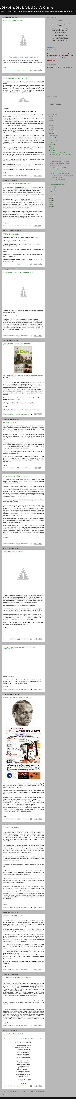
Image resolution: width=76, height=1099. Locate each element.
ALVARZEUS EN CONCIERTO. (13, 20)
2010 (50, 200)
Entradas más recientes (11, 1091)
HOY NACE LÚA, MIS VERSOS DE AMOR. (17, 184)
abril (51, 150)
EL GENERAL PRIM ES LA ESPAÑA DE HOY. (18, 272)
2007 (50, 206)
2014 (50, 131)
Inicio (25, 1091)
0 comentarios (24, 70)
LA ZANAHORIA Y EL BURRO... (13, 916)
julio (51, 144)
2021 (50, 116)
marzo (52, 187)
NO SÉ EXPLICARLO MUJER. (13, 1034)
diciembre (52, 133)
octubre (52, 137)
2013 (50, 194)
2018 (50, 123)
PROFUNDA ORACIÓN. (11, 234)
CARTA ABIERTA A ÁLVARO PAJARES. (16, 476)
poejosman (13, 70)
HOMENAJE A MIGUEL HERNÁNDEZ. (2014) (18, 697)
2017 (50, 125)
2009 (50, 202)
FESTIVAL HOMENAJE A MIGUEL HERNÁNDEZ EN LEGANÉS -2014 (59, 172)
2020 (50, 118)
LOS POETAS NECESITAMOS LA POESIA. (17, 978)
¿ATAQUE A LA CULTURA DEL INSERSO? (17, 344)
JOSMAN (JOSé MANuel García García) (26, 7)
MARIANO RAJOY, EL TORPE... (13, 552)
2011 (50, 198)
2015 (50, 129)
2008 (50, 204)
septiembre (53, 140)
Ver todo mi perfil (51, 49)
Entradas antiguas (37, 1091)
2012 (50, 196)
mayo (51, 148)
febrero (52, 189)
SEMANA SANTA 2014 (10, 422)
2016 (50, 127)
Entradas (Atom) (14, 1094)
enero (52, 191)
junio (51, 146)
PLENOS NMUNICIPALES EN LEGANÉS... (17, 78)
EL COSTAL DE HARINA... (11, 827)
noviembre (53, 135)
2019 (50, 120)
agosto (52, 142)
